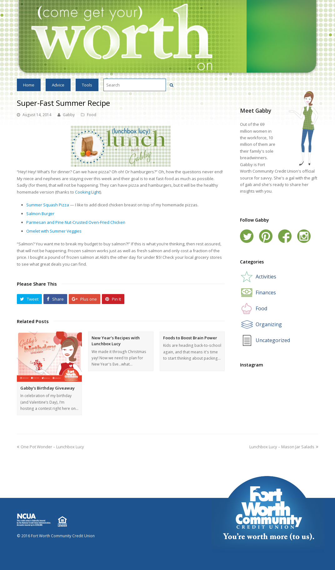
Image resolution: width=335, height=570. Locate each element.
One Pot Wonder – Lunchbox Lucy (50, 447)
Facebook (285, 236)
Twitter (246, 236)
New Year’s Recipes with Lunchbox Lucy (116, 341)
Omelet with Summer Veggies (54, 231)
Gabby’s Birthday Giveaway (47, 388)
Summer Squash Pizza (47, 205)
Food (91, 114)
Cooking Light (87, 192)
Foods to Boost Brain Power (190, 338)
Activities (266, 276)
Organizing (269, 324)
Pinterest (265, 236)
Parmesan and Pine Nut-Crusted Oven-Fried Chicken (75, 222)
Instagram (304, 236)
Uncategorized (273, 340)
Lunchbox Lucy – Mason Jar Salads (283, 447)
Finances (266, 292)
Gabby (69, 114)
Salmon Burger (40, 213)
